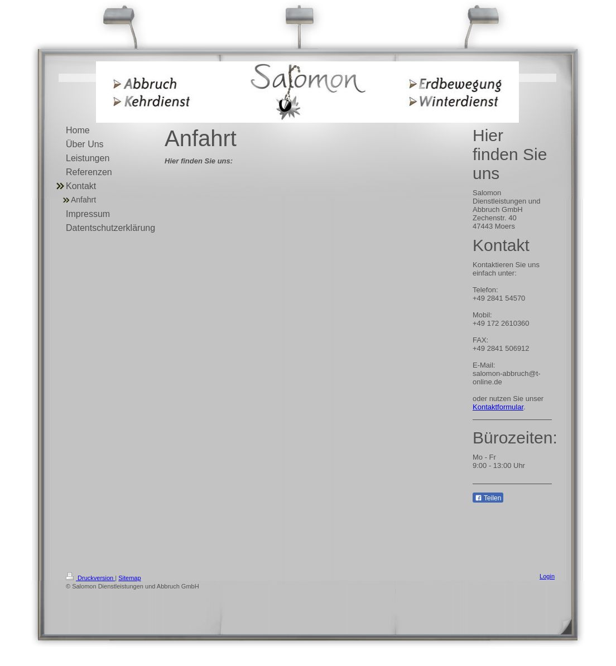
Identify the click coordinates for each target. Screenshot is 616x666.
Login (547, 576)
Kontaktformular (498, 407)
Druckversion (90, 578)
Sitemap (129, 578)
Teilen (488, 498)
